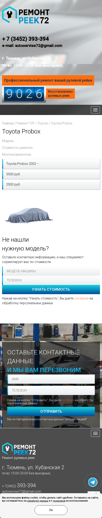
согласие (81, 298)
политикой (59, 501)
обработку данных (37, 501)
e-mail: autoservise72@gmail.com (32, 45)
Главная (8, 123)
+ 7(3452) (19, 486)
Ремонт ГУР (26, 123)
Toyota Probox (61, 123)
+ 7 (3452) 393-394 (25, 39)
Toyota (42, 123)
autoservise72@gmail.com (21, 491)
